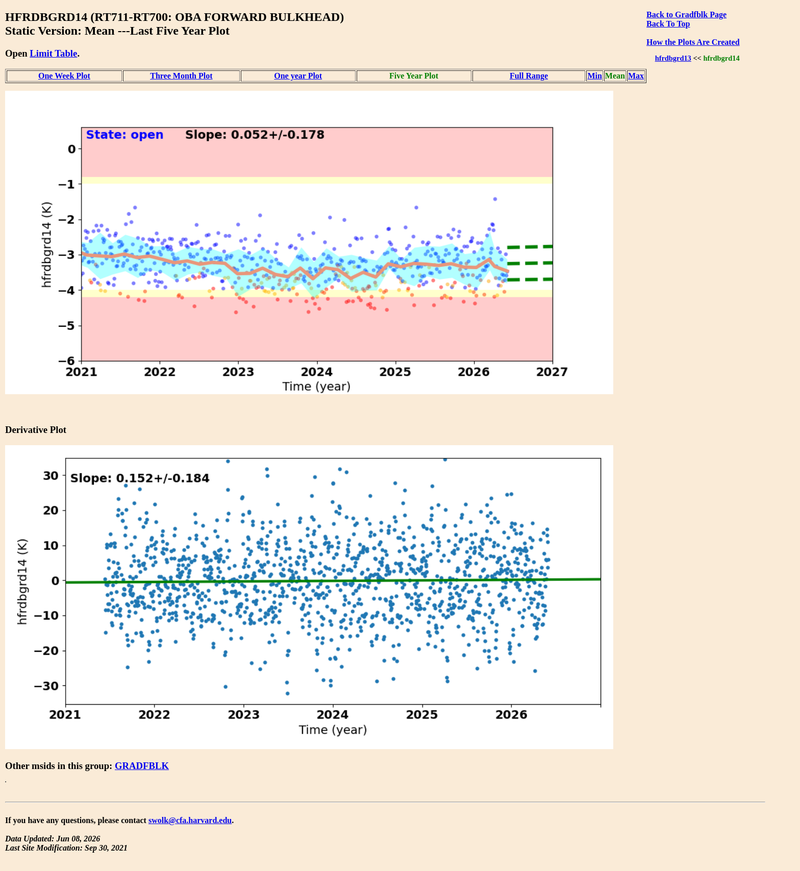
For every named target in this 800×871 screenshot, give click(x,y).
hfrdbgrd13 (673, 58)
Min (594, 75)
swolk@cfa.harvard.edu (190, 820)
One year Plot (298, 75)
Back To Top (668, 23)
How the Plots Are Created (692, 42)
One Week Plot (64, 75)
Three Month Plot (181, 75)
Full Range (529, 75)
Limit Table (53, 53)
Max (636, 75)
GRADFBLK (142, 765)
